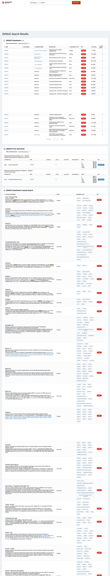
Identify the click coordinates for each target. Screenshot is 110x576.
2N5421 (78, 381)
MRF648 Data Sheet (88, 348)
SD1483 (7, 481)
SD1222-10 (89, 232)
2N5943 (84, 499)
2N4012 (45, 377)
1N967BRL (85, 304)
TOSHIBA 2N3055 (81, 328)
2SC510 (25, 328)
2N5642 (32, 165)
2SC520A (38, 328)
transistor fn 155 (81, 245)
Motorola (38, 64)
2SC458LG (12, 328)
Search (76, 2)
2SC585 (31, 214)
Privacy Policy (38, 570)
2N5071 (11, 379)
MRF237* (89, 418)
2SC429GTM (49, 327)
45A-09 (32, 361)
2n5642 (89, 245)
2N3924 (35, 345)
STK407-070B (80, 494)
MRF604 (84, 414)
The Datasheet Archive (7, 2)
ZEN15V (91, 303)
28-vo (83, 355)
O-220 (78, 209)
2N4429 (28, 378)
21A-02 (32, 362)
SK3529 (27, 214)
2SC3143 (12, 331)
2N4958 (84, 501)
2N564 (83, 234)
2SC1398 (50, 211)
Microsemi (38, 61)
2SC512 (29, 328)
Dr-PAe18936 (32, 266)
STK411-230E (91, 487)
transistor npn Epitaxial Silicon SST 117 (85, 241)
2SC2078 (16, 212)
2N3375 (18, 345)
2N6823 (78, 455)
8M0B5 (85, 478)
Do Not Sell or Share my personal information (54, 570)
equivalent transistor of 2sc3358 (85, 444)
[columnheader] (13, 47)
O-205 (21, 362)
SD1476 (7, 480)
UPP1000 (79, 532)
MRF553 (79, 416)
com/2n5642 (85, 198)
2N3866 (28, 377)
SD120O (90, 230)
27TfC (78, 521)
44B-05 (18, 361)
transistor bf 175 (81, 529)
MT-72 (88, 277)
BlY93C (18, 215)
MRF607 (89, 416)
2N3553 (22, 345)
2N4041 (7, 378)
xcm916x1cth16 (88, 308)
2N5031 (84, 403)
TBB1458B (79, 333)
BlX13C (11, 215)
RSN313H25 (86, 492)
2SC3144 (17, 331)
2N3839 (78, 403)
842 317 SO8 (85, 455)
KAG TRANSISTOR (81, 200)
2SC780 (52, 328)
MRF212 (84, 532)
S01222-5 (7, 214)
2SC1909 (21, 212)
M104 (78, 271)
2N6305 (78, 407)
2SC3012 (17, 329)
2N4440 (41, 378)
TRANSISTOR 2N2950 (82, 409)
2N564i (28, 267)
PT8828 (78, 211)
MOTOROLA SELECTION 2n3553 (84, 423)
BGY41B (85, 480)
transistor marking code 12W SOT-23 (85, 311)
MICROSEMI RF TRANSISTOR (83, 547)
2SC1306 (17, 214)
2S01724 (31, 212)
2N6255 (78, 418)
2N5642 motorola (81, 296)
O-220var (83, 209)
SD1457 (32, 480)
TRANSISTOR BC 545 (81, 236)
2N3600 (88, 401)
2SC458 (7, 328)
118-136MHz (85, 266)
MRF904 (89, 499)
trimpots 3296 (80, 436)
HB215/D (79, 447)
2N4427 (20, 378)
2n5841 (82, 289)
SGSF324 (90, 213)
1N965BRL (85, 303)
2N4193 (91, 523)
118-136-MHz (80, 270)
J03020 (7, 215)
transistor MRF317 (88, 368)
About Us (86, 570)
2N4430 (33, 378)
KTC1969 (79, 344)
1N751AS (79, 304)
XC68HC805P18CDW (81, 315)
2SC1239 (84, 213)
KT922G (79, 213)
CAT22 (85, 487)
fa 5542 (91, 270)
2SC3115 (31, 329)
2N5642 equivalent (81, 298)
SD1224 (89, 264)
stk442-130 (87, 488)
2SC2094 (89, 217)
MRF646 (90, 346)
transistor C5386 (81, 438)
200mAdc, (84, 221)
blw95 (83, 481)
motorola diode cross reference (85, 534)
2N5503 (89, 507)
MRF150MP (85, 344)
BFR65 (90, 480)
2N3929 (44, 212)
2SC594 (43, 328)
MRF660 (84, 342)
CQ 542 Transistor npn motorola (85, 442)
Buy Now (101, 164)
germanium (85, 523)
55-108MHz (45, 477)
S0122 (78, 217)
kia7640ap (79, 331)
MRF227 (90, 427)
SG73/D (38, 456)
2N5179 (78, 405)
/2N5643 (31, 240)
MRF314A (79, 368)
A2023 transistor (86, 525)
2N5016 (49, 378)
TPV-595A (86, 509)
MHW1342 (79, 483)
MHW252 (90, 478)
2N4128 (16, 378)
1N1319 (78, 525)
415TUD (84, 287)
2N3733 (31, 345)
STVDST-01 (79, 487)
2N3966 (52, 345)
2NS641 (84, 232)
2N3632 (26, 345)
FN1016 (91, 490)
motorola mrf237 (81, 427)
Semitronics (37, 134)
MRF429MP (79, 348)
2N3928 (40, 212)
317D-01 (84, 416)
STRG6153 (79, 492)
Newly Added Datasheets (27, 570)
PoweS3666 (80, 497)
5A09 (83, 359)
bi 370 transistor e (87, 243)
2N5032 (89, 403)
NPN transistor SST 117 (83, 238)
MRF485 (89, 342)
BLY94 (88, 481)
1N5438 (83, 521)
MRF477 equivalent (82, 513)
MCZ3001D (87, 494)
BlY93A (50, 214)
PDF (83, 50)
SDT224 (78, 232)
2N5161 (78, 523)
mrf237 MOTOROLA (87, 421)
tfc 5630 (89, 521)
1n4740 (89, 438)
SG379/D (15, 310)
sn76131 (84, 326)
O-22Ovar (90, 209)
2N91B (78, 401)
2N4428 (24, 378)
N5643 (40, 466)
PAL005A (79, 490)
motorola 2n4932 (81, 215)
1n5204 (92, 450)
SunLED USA (37, 54)
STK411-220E (80, 488)
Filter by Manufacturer (11, 43)
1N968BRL (86, 306)
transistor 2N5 (81, 466)
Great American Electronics (38, 57)
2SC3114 (26, 329)
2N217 (78, 527)
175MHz (28, 241)
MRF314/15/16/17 (81, 357)
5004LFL (27, 480)
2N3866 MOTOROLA (87, 425)
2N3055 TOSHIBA (81, 330)
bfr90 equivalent (81, 507)
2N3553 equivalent (81, 511)
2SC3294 (26, 212)
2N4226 (12, 212)
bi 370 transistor (81, 247)
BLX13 (39, 214)
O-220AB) (37, 362)
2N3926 (39, 345)
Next (62, 139)
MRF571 (79, 501)
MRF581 (79, 421)
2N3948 (47, 345)
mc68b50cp (91, 315)
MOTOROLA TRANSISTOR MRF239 (84, 518)
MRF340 (89, 357)
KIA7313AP (88, 330)
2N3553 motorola (81, 360)
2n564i (86, 270)
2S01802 (7, 212)
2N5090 (16, 379)
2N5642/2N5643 (86, 228)
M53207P (88, 328)
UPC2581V (85, 490)
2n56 (93, 467)
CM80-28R (79, 480)
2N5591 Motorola (81, 440)
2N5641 (22, 240)
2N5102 (20, 379)
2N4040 (7, 346)
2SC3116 (36, 329)
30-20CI (78, 355)
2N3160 (89, 501)
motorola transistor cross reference (85, 543)
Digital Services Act (71, 570)
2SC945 (12, 329)
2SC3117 (41, 329)
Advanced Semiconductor (40, 50)
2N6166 (78, 481)
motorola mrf (81, 364)
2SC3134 (46, 329)
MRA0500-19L (80, 514)
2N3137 (14, 345)
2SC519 (34, 328)
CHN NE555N (91, 317)
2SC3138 (7, 331)
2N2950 (84, 407)
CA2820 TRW (80, 452)
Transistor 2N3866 (82, 362)
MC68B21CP (80, 308)
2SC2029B (79, 346)
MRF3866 (86, 497)
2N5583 (78, 503)
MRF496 (91, 344)
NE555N (84, 317)
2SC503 (17, 328)
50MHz (9, 345)
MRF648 (85, 346)
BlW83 (14, 215)
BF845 (78, 459)
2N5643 (92, 248)
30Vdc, (90, 221)
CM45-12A (79, 478)
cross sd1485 (80, 540)
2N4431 (37, 378)
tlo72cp (90, 326)
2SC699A (47, 328)
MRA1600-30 (80, 509)
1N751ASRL (79, 306)
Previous (49, 139)
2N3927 (43, 345)
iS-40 (78, 289)
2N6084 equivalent (81, 516)
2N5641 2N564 (90, 268)
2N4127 (11, 378)
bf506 (91, 457)
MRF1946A (85, 545)
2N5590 (84, 536)
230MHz (9, 241)
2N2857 (83, 401)
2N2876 (51, 344)
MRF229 (79, 359)
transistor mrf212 (82, 538)
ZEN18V (91, 304)
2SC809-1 (7, 329)
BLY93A (89, 215)
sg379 (78, 313)
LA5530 (85, 331)
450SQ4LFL (47, 478)
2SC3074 (21, 329)
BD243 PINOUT (80, 457)
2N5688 (89, 440)
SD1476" (86, 472)
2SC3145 (22, 331)
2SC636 (35, 214)
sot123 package (86, 211)
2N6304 (89, 405)
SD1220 (90, 262)
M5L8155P (91, 331)
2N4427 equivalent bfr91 (83, 453)
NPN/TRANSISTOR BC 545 (83, 248)
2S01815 (35, 212)
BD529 (86, 457)
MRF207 (79, 420)
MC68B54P (84, 313)
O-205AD (79, 351)
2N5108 (24, 379)
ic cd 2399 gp (86, 447)
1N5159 (83, 527)
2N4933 (45, 378)
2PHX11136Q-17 (80, 432)
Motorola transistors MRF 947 (85, 434)
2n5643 (78, 268)
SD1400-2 (79, 545)
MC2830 (79, 317)
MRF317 (90, 362)
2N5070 (7, 379)
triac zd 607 (85, 450)
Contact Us (80, 570)
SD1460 (43, 480)
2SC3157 (27, 331)
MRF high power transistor (84, 366)
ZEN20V (92, 306)
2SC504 (21, 328)
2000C (88, 466)
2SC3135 (50, 329)
